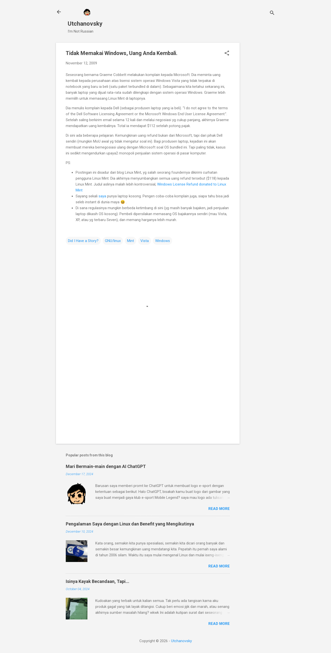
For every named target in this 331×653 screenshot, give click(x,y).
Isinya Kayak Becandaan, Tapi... (97, 581)
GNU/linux (113, 241)
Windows (162, 241)
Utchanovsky (85, 23)
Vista (144, 241)
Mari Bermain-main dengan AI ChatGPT (106, 466)
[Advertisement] (259, 117)
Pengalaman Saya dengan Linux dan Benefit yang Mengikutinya (130, 523)
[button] (227, 53)
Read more (219, 508)
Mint (130, 241)
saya (102, 196)
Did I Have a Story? (83, 241)
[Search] (272, 13)
